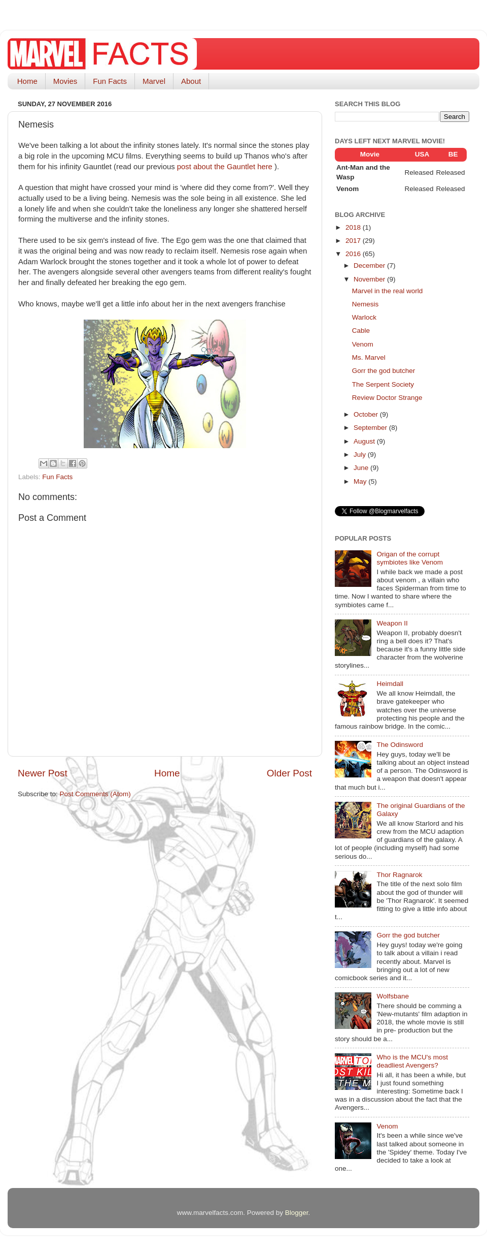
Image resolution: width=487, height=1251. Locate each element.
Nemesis (365, 304)
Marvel (154, 81)
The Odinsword (399, 744)
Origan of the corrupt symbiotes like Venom (409, 558)
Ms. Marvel (369, 357)
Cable (361, 330)
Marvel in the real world (387, 291)
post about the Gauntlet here (225, 167)
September (371, 427)
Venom (362, 344)
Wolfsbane (392, 996)
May (361, 481)
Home (27, 81)
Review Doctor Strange (387, 397)
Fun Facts (110, 81)
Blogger (296, 1212)
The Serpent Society (383, 384)
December (370, 265)
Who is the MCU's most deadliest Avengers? (412, 1061)
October (367, 414)
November (370, 279)
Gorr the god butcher (383, 370)
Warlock (364, 317)
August (365, 441)
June (362, 468)
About (191, 81)
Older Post (289, 773)
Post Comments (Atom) (95, 794)
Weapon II (391, 623)
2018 (354, 227)
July (361, 454)
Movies (65, 81)
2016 (354, 254)
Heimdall (389, 683)
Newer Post (42, 773)
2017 (354, 240)
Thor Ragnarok (399, 875)
